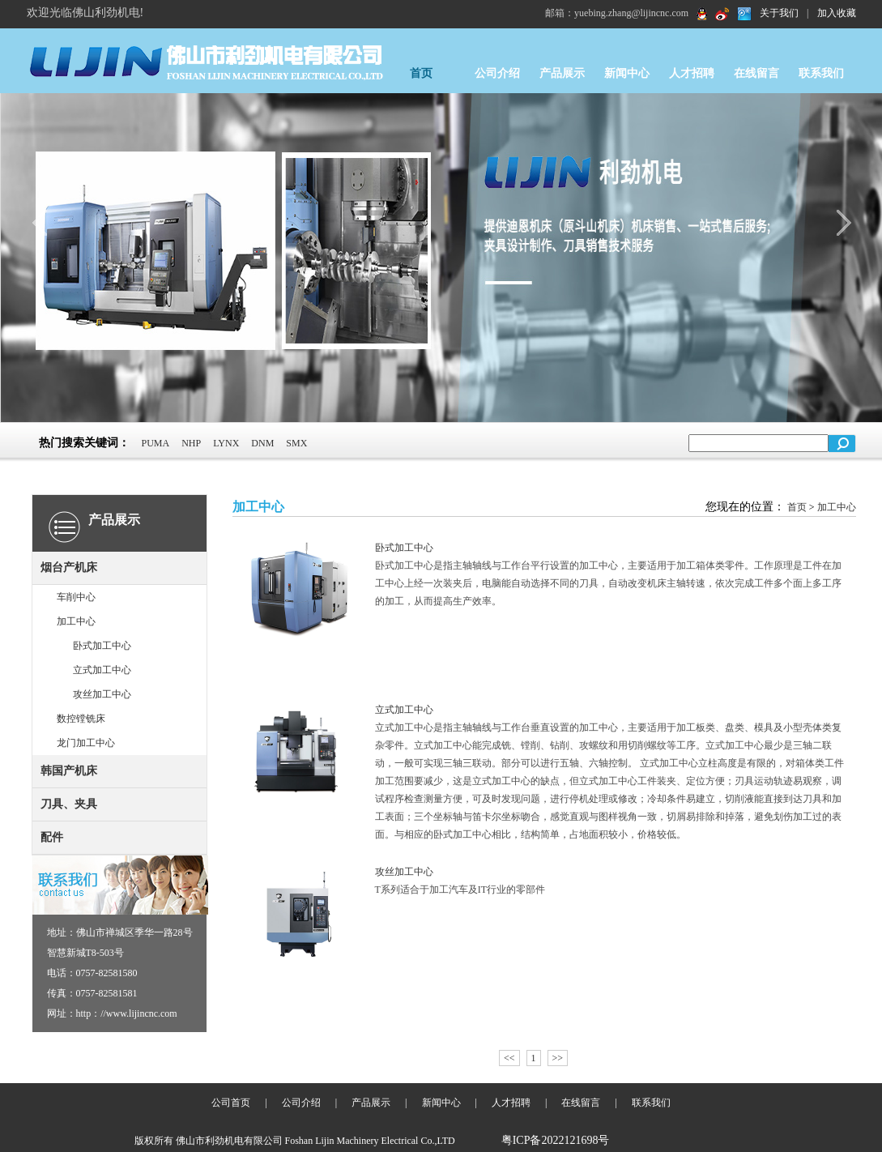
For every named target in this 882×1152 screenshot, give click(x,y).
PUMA (156, 443)
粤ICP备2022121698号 (555, 1140)
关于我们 (779, 13)
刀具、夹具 (68, 804)
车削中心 (76, 597)
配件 (51, 837)
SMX (296, 443)
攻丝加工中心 (102, 694)
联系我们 (821, 73)
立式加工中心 (102, 670)
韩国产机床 (68, 771)
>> (558, 1058)
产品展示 (562, 73)
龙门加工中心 (86, 743)
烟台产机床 (68, 567)
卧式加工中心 (102, 645)
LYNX (226, 443)
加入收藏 (836, 13)
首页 (421, 73)
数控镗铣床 (81, 718)
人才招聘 (691, 73)
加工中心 (76, 621)
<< (509, 1058)
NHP (191, 443)
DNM (262, 443)
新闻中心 (627, 73)
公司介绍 (497, 73)
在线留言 (756, 73)
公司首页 (230, 1102)
